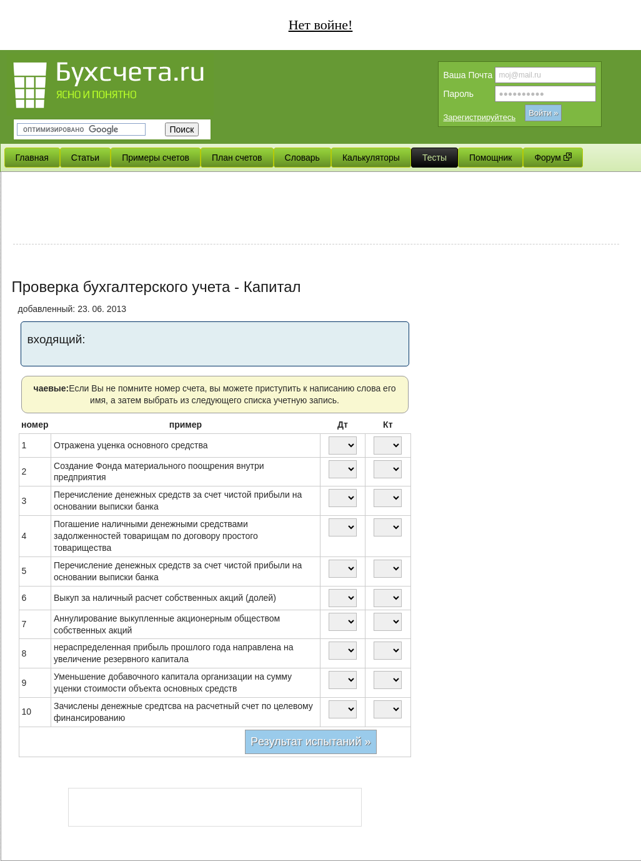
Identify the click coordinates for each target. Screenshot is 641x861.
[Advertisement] (316, 209)
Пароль (459, 94)
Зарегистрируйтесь (480, 117)
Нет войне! (321, 25)
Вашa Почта (468, 75)
